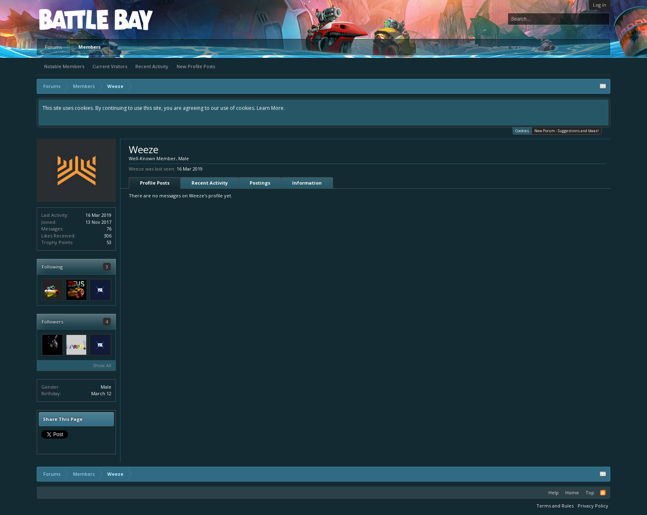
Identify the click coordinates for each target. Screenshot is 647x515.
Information (307, 183)
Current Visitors (109, 66)
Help (553, 492)
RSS (603, 492)
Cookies (522, 130)
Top (590, 492)
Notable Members (64, 66)
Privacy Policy (593, 506)
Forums (53, 47)
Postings (260, 183)
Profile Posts (155, 183)
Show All (102, 365)
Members (89, 47)
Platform (69, 19)
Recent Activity (151, 66)
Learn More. (271, 108)
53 (108, 242)
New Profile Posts (196, 66)
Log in (599, 5)
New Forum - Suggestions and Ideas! (566, 130)
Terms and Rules (555, 506)
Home (572, 492)
